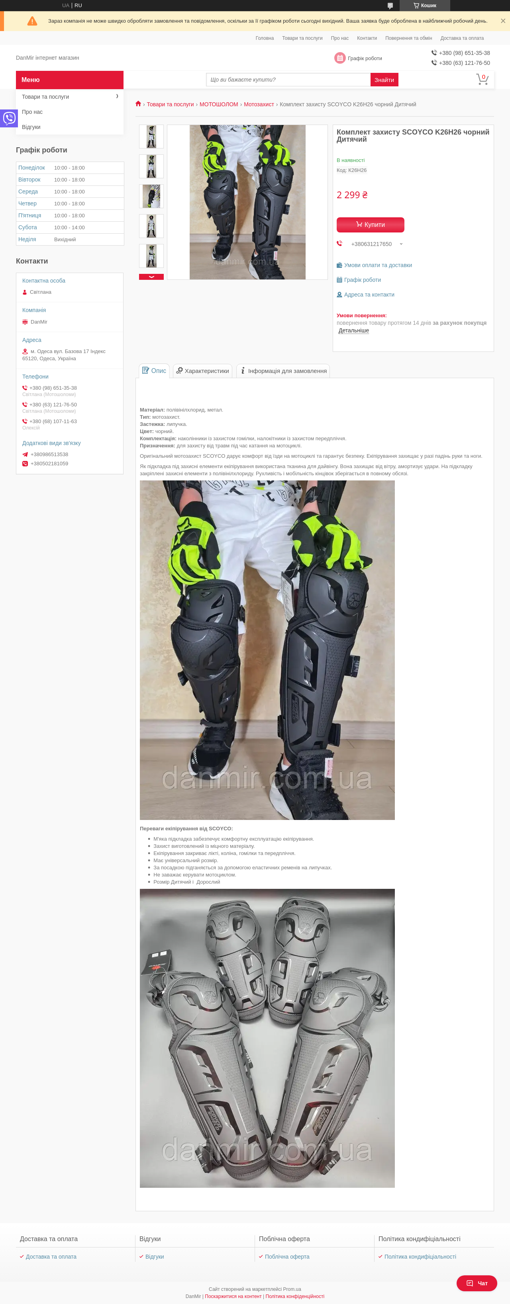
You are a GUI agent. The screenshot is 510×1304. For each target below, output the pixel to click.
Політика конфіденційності (295, 1296)
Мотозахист (259, 104)
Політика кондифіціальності (420, 1256)
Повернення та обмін (408, 38)
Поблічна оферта (287, 1256)
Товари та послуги (302, 38)
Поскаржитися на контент (233, 1296)
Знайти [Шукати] (384, 79)
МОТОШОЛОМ (219, 104)
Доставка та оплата (462, 38)
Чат (477, 1283)
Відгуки (31, 127)
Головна (265, 38)
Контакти (367, 38)
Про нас (340, 38)
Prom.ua (292, 1289)
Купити (375, 224)
